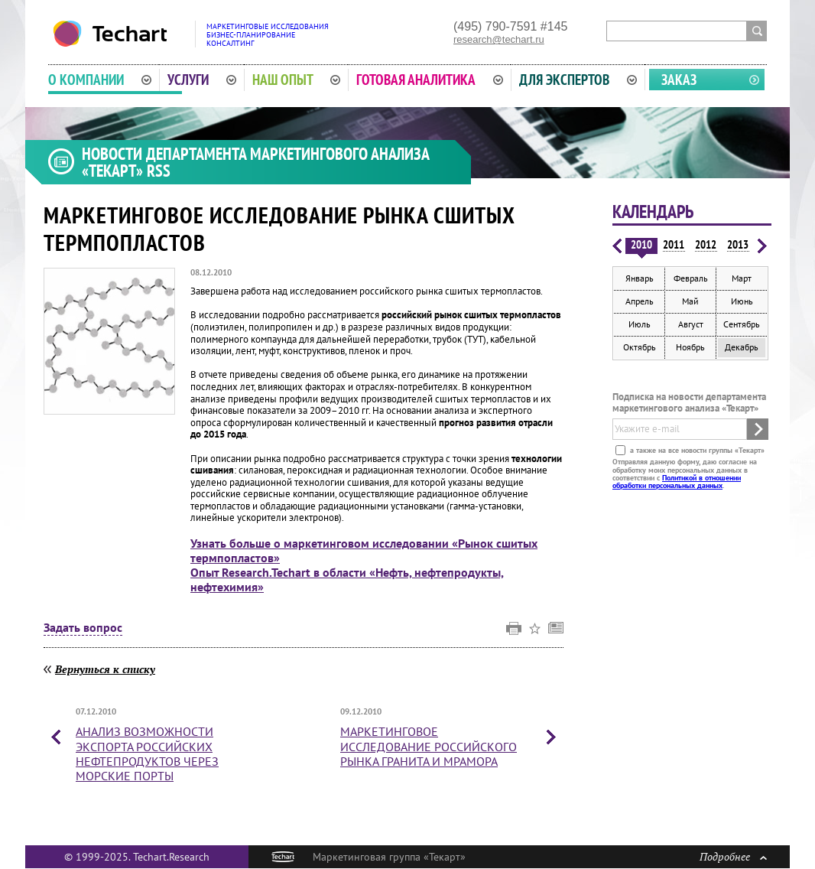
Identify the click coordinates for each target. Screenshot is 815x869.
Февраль (691, 278)
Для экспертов (578, 79)
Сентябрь (741, 324)
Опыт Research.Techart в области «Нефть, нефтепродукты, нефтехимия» (347, 579)
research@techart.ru (498, 39)
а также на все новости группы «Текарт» (696, 450)
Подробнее (733, 856)
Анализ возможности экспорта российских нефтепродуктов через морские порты (147, 753)
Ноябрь (690, 347)
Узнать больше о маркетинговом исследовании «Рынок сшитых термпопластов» (363, 550)
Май (690, 301)
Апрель (639, 301)
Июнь (742, 301)
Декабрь (741, 347)
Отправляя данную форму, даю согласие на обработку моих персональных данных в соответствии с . (684, 473)
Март (742, 278)
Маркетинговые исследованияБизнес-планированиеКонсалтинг (267, 34)
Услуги (201, 79)
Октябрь (639, 347)
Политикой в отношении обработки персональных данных (676, 481)
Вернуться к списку (105, 669)
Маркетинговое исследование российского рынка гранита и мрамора (428, 746)
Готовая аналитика (429, 79)
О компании (99, 79)
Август (690, 324)
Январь (639, 278)
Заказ (678, 79)
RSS (158, 170)
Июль (639, 324)
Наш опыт (296, 79)
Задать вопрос (83, 628)
